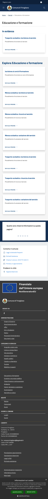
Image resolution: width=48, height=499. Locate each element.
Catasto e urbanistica (10, 361)
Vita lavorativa (8, 353)
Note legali (7, 475)
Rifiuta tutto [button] (31, 492)
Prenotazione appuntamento (12, 453)
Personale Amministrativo (12, 336)
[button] (24, 496)
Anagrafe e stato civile (11, 347)
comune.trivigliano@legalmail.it (13, 440)
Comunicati (7, 404)
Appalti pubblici (8, 358)
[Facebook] (4, 313)
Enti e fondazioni (9, 330)
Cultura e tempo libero (11, 350)
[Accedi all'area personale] (41, 2)
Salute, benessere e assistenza (13, 387)
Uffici (5, 327)
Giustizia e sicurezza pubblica (13, 378)
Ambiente (7, 384)
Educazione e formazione (11, 376)
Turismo (6, 364)
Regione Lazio (7, 2)
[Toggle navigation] (3, 8)
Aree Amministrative (10, 324)
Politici (6, 333)
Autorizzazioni (8, 390)
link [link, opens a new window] (41, 488)
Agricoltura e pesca (10, 393)
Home (4, 15)
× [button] (46, 479)
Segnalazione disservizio (11, 456)
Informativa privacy (10, 473)
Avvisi (6, 407)
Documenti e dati (9, 338)
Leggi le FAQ (8, 458)
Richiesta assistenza (10, 461)
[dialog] (24, 488)
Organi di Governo (9, 321)
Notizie (6, 401)
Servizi (10, 15)
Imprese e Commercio (10, 356)
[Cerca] (44, 8)
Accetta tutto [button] (17, 492)
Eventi (6, 418)
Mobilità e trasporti (10, 367)
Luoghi (6, 415)
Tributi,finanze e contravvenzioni (14, 381)
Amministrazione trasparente (13, 470)
